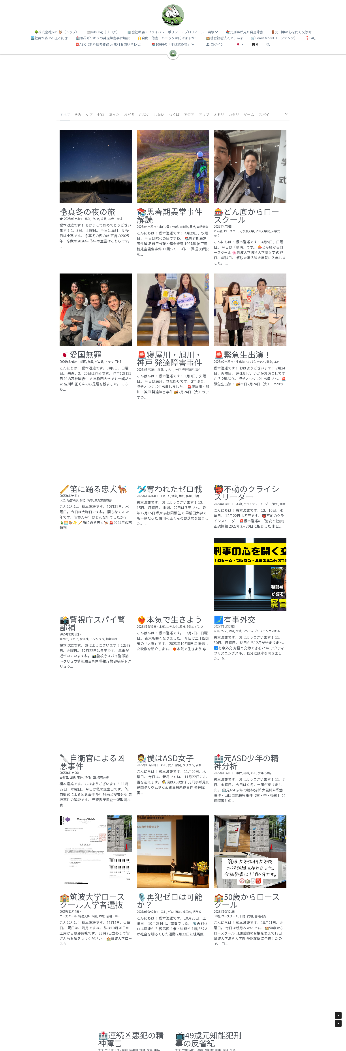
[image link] (173, 15)
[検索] (268, 44)
